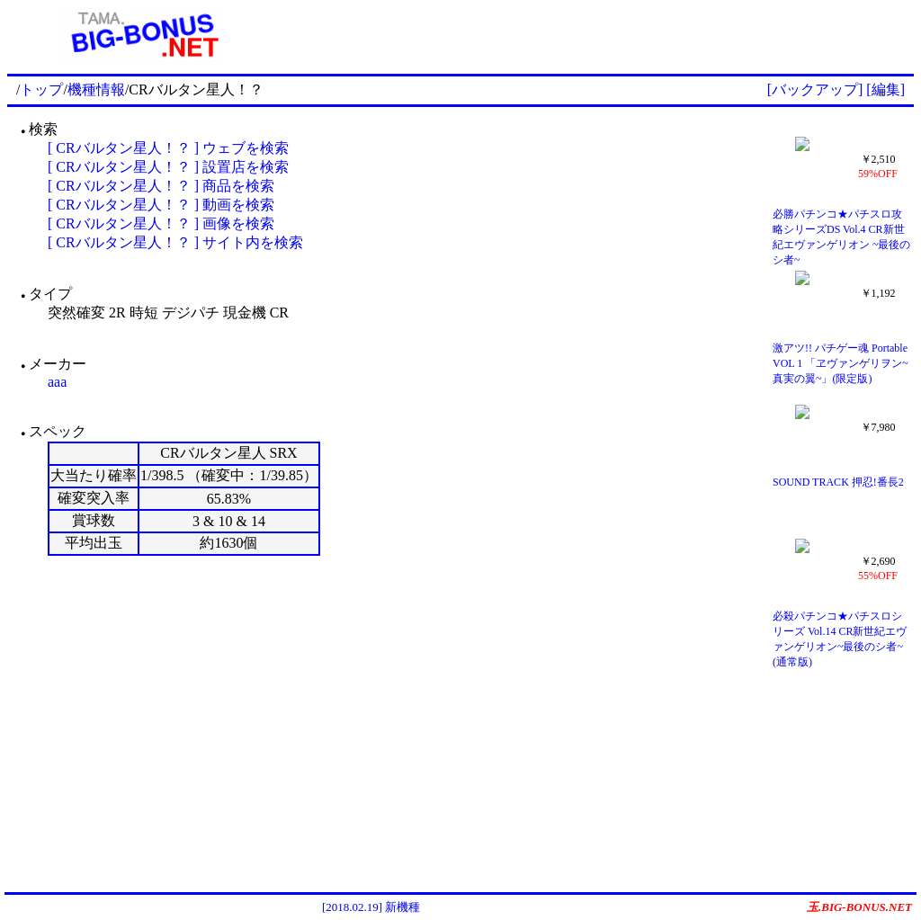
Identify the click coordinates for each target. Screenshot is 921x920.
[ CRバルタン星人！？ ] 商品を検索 (161, 185)
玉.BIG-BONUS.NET (859, 907)
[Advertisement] (596, 34)
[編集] (885, 89)
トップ (41, 89)
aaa (57, 381)
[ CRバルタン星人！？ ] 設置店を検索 (168, 166)
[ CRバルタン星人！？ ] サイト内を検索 (175, 242)
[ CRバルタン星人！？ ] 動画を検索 (161, 204)
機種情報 (96, 89)
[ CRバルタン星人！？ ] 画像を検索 (161, 223)
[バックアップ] (815, 89)
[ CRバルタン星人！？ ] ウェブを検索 (168, 148)
